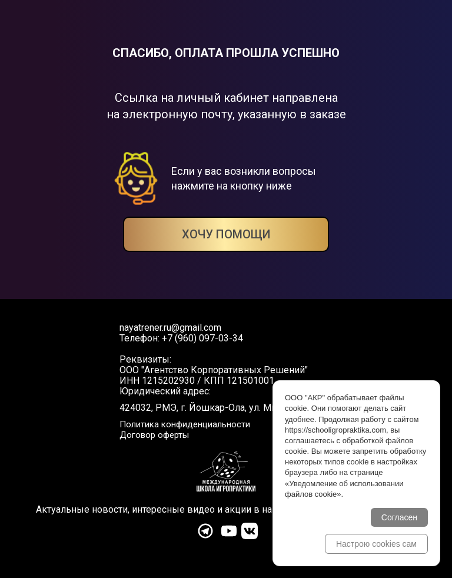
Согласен (399, 517)
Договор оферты (154, 435)
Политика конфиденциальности (184, 424)
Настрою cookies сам (376, 544)
